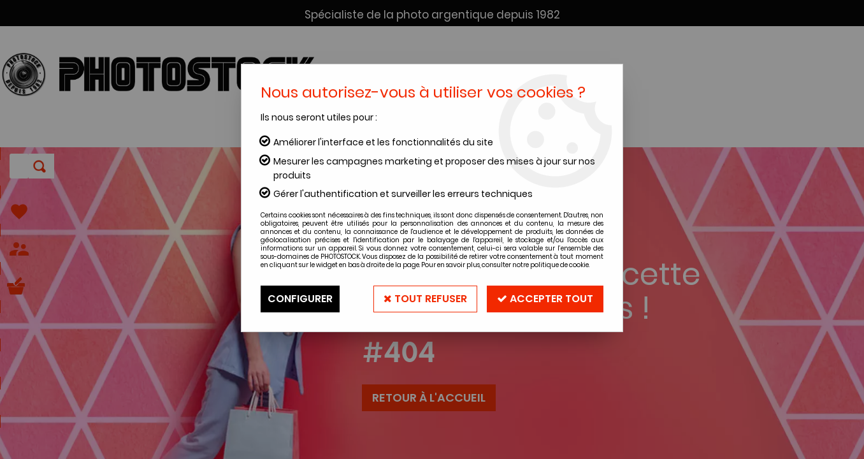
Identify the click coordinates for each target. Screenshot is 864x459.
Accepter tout (545, 298)
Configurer (300, 298)
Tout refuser (425, 298)
